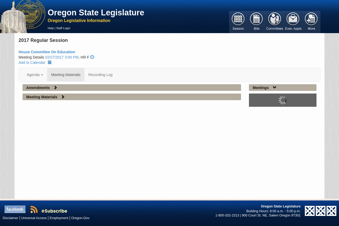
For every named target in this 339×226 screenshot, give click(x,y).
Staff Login (63, 28)
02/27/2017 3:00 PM (61, 57)
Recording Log (100, 75)
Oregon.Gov (80, 218)
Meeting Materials (66, 75)
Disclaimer (10, 218)
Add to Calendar (35, 62)
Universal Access (34, 218)
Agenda (35, 75)
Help (51, 28)
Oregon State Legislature (96, 12)
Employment (59, 218)
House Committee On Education (47, 52)
